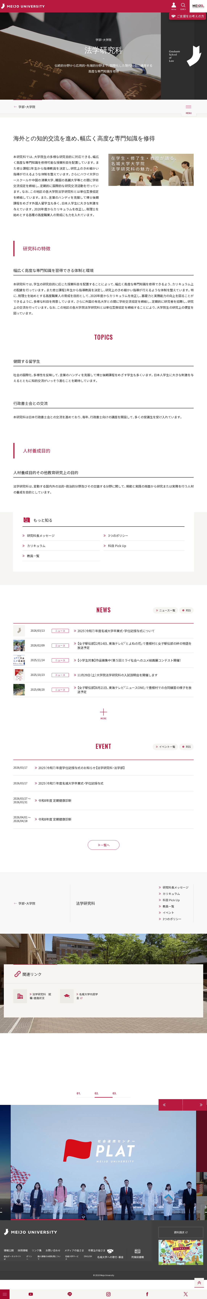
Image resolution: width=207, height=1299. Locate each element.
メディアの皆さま (74, 1250)
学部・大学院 (27, 106)
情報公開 (9, 1250)
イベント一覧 (165, 747)
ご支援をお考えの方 (187, 16)
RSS (186, 610)
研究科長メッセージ (41, 535)
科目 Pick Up (117, 545)
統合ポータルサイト (12, 1257)
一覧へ (103, 845)
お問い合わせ (53, 1250)
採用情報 (23, 1250)
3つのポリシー (118, 535)
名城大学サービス (72, 1257)
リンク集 (37, 1250)
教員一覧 (33, 555)
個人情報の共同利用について (49, 1257)
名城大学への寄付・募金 (110, 1254)
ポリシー (29, 1257)
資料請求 (181, 1232)
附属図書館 (138, 1254)
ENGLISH (88, 1256)
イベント (168, 913)
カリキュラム (36, 545)
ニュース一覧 (165, 610)
